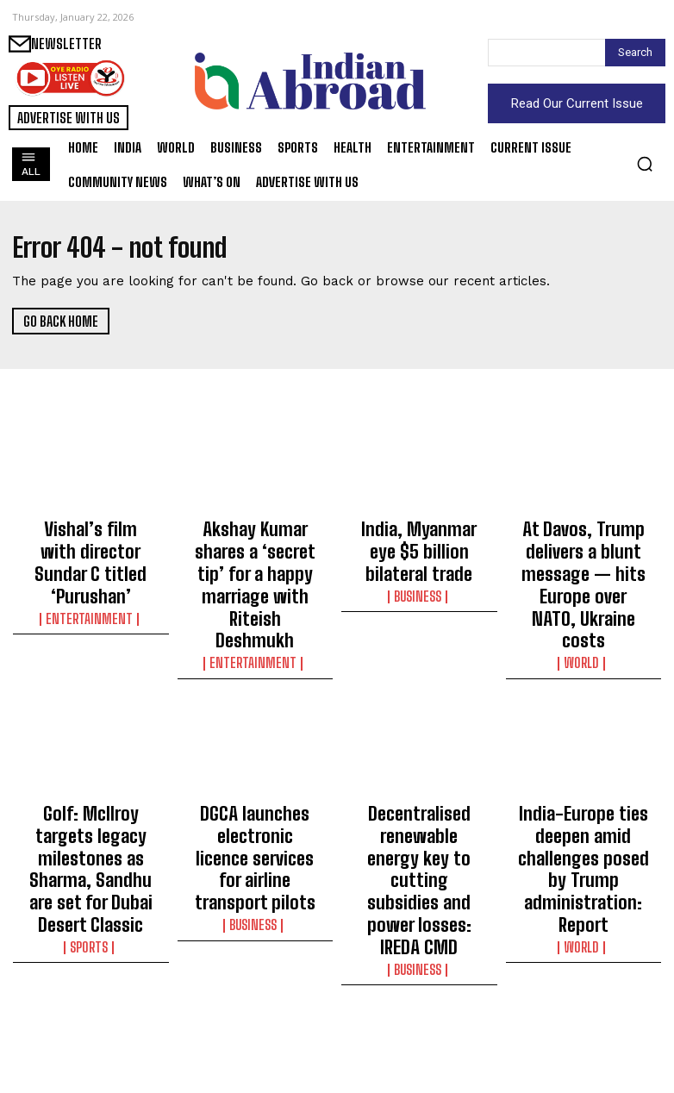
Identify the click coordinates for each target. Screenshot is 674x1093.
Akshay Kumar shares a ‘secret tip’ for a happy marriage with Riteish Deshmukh (254, 550)
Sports (90, 834)
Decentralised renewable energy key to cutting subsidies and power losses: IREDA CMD (419, 784)
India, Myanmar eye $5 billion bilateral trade (419, 534)
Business (418, 560)
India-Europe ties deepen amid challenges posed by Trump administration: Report (583, 784)
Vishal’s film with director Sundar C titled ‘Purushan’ (91, 542)
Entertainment (90, 576)
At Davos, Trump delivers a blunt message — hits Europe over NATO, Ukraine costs (583, 557)
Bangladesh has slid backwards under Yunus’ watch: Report (583, 996)
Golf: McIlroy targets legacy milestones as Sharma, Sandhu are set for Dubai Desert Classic (90, 784)
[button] (644, 164)
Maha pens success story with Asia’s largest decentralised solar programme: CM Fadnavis (91, 1012)
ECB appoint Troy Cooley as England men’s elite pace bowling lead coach (255, 1004)
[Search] (635, 52)
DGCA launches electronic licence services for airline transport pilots (255, 777)
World (583, 607)
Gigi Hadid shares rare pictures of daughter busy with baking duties (419, 1004)
